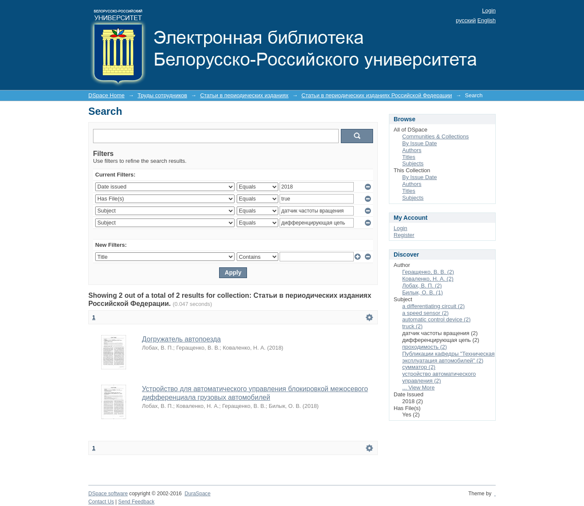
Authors (411, 150)
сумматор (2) (418, 367)
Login (489, 10)
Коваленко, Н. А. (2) (427, 278)
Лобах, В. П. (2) (422, 285)
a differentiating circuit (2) (433, 306)
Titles (408, 157)
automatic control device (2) (436, 319)
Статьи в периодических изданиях (244, 95)
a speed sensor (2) (425, 313)
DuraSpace (197, 494)
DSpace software (108, 494)
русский (466, 20)
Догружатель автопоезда (181, 339)
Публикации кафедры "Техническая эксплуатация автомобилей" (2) (448, 357)
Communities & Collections (435, 136)
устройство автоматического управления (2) (439, 377)
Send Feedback (136, 502)
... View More (418, 387)
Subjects (413, 163)
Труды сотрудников (162, 95)
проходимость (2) (424, 347)
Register (404, 235)
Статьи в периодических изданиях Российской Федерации (376, 95)
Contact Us (101, 502)
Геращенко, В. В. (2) (428, 272)
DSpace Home (106, 95)
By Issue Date (419, 143)
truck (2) (412, 326)
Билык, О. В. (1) (422, 292)
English (486, 20)
